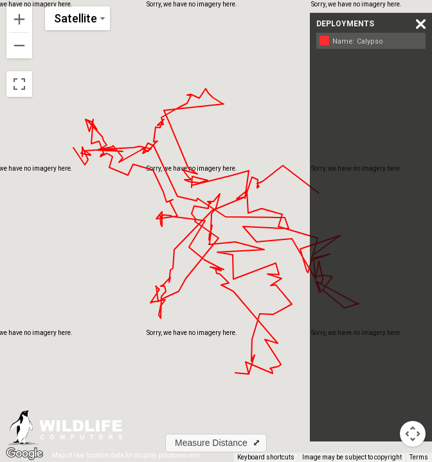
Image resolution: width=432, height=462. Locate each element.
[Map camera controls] (413, 434)
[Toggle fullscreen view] (19, 84)
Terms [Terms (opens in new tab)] (419, 457)
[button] (216, 443)
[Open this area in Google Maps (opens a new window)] (24, 453)
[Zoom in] (19, 19)
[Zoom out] (19, 45)
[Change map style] (77, 18)
